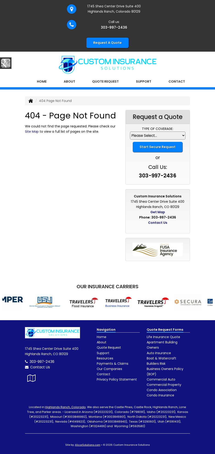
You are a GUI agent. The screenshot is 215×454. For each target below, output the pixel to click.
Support (103, 353)
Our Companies (109, 369)
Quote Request (109, 347)
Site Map (32, 131)
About (101, 342)
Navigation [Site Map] (106, 329)
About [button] (69, 81)
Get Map (157, 212)
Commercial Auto (161, 379)
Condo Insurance (160, 395)
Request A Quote (107, 42)
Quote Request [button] (105, 81)
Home (42, 81)
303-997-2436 (114, 27)
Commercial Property (164, 384)
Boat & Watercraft (161, 358)
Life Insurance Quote (163, 337)
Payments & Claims (112, 363)
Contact (176, 81)
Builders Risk (156, 363)
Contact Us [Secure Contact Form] (157, 222)
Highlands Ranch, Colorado (65, 407)
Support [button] (143, 81)
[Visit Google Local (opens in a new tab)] (31, 378)
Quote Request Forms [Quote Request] (165, 329)
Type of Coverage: (157, 128)
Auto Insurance (159, 353)
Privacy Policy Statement (117, 379)
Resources (105, 358)
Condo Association (162, 390)
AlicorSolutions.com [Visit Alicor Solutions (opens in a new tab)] (87, 445)
